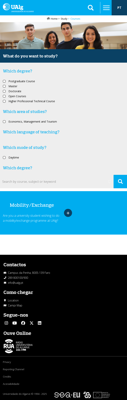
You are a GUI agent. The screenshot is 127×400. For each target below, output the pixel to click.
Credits (7, 376)
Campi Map (15, 305)
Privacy (7, 362)
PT (119, 8)
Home (54, 18)
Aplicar (90, 7)
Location (13, 300)
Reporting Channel (13, 369)
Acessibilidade (11, 384)
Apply (120, 181)
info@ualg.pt (15, 283)
